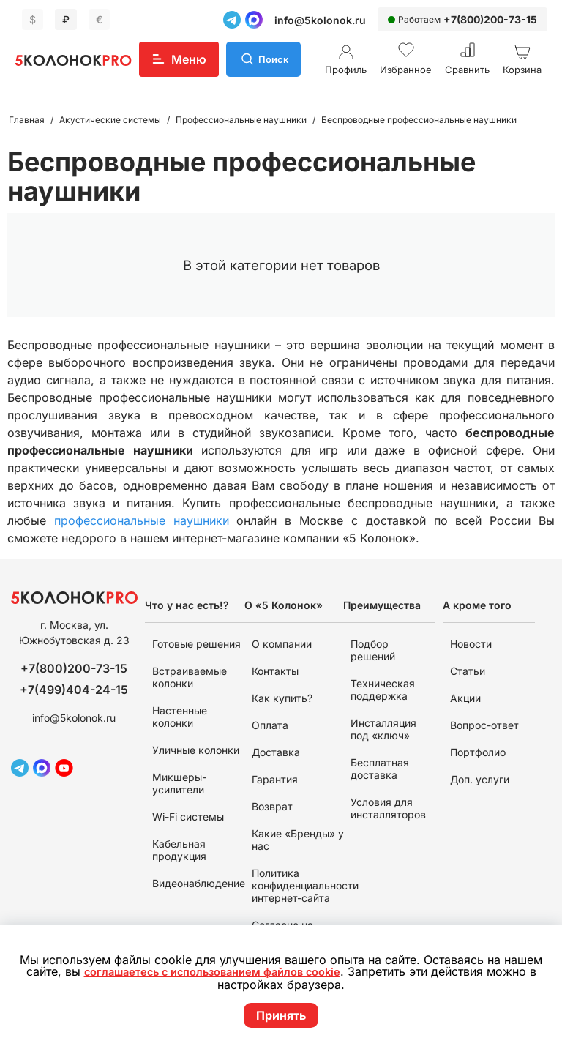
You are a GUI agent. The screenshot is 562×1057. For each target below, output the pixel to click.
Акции (465, 698)
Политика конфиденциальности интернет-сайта (305, 885)
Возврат (272, 806)
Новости (471, 644)
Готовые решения (196, 644)
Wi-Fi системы (188, 816)
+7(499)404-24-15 (74, 689)
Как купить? (282, 698)
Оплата (270, 725)
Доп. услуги (479, 779)
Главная (27, 119)
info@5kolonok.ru (320, 20)
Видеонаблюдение (198, 883)
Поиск (275, 59)
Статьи (467, 671)
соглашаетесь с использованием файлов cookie (217, 973)
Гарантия (275, 779)
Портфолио (478, 752)
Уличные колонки (195, 750)
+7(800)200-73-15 (490, 19)
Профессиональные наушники (241, 119)
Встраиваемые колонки (189, 677)
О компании (282, 644)
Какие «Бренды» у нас (298, 839)
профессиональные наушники (141, 520)
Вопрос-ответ (484, 725)
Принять (281, 1015)
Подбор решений (373, 650)
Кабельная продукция (179, 849)
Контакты (275, 671)
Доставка (276, 752)
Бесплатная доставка (380, 768)
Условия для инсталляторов (388, 808)
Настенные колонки (179, 716)
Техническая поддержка (383, 689)
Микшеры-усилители (179, 783)
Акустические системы (110, 119)
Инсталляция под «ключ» (383, 729)
